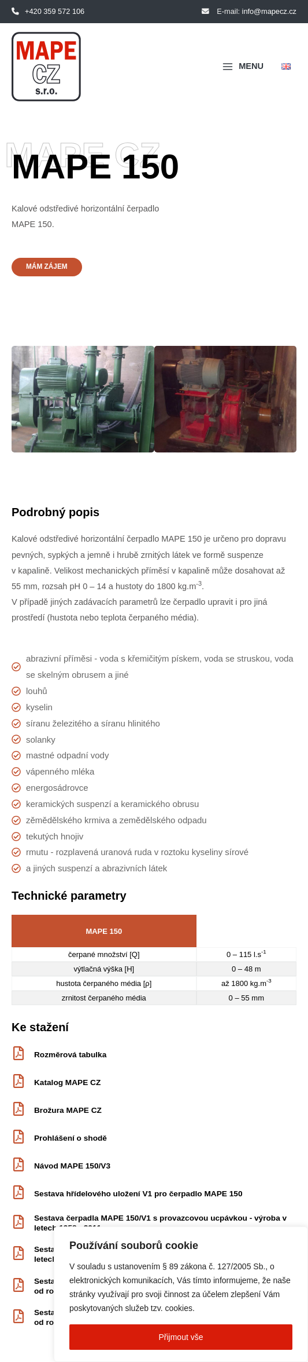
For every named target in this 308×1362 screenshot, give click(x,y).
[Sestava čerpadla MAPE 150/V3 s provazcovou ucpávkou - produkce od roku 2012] (18, 1286)
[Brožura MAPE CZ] (18, 1110)
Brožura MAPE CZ (68, 1110)
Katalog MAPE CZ (67, 1082)
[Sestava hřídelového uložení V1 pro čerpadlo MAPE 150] (18, 1193)
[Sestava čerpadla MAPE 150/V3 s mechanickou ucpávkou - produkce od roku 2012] (18, 1317)
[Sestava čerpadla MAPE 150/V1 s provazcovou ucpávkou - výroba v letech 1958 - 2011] (18, 1223)
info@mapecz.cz (269, 11)
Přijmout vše (180, 1337)
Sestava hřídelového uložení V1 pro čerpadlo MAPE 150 (138, 1193)
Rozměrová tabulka (70, 1054)
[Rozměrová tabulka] (18, 1054)
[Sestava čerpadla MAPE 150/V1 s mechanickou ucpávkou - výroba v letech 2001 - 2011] (18, 1254)
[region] (181, 1294)
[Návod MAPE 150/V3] (18, 1165)
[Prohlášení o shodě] (18, 1138)
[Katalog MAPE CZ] (18, 1082)
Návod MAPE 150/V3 (72, 1166)
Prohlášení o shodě (70, 1138)
